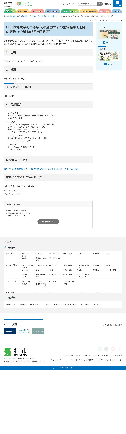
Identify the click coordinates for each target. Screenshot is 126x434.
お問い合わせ (117, 420)
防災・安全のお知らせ (27, 257)
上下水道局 (46, 369)
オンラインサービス (112, 341)
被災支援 (96, 256)
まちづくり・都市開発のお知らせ (27, 318)
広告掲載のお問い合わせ (113, 389)
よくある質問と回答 (101, 420)
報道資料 (24, 16)
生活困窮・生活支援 (41, 301)
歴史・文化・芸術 (41, 308)
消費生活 (96, 272)
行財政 (81, 335)
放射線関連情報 (55, 260)
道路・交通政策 (41, 321)
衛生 (65, 295)
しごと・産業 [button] (11, 328)
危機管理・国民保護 (41, 261)
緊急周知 (39, 256)
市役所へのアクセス (73, 420)
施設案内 (87, 420)
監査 (65, 340)
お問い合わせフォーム (48, 222)
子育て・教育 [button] (11, 283)
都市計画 (53, 316)
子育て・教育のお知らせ (27, 285)
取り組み (81, 300)
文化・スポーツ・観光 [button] (12, 308)
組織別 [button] (11, 362)
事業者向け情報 (69, 300)
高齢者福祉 (96, 295)
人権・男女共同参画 (41, 277)
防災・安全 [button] (10, 255)
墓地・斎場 (68, 276)
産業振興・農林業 (69, 329)
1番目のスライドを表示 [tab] (107, 42)
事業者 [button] (8, 352)
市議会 (81, 340)
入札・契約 (82, 328)
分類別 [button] (11, 247)
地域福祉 (25, 300)
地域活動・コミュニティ (27, 277)
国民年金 (96, 267)
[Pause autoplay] (104, 42)
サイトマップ (56, 424)
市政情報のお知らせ (27, 337)
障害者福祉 (110, 295)
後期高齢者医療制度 (84, 269)
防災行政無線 (54, 256)
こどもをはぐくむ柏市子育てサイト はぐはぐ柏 (41, 287)
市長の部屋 (39, 335)
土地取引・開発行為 (69, 322)
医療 (51, 295)
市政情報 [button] (9, 335)
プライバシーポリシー (108, 424)
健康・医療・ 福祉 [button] (11, 296)
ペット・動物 (111, 272)
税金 (108, 267)
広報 (18, 16)
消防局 (57, 369)
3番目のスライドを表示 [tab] (112, 42)
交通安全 (25, 260)
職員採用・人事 (98, 335)
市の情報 (53, 335)
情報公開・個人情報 (55, 341)
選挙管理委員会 (70, 369)
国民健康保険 (68, 267)
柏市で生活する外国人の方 (84, 277)
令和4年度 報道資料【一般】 (45, 16)
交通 (51, 272)
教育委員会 (96, 340)
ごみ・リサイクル (42, 267)
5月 (57, 16)
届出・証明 (53, 267)
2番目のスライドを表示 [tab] (109, 42)
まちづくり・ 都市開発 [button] (11, 318)
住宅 (37, 272)
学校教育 (53, 283)
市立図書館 (98, 369)
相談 (80, 272)
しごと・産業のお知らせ (27, 329)
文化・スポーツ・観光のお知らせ (27, 309)
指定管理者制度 (98, 328)
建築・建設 (25, 321)
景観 (80, 316)
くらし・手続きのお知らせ (27, 269)
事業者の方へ (26, 352)
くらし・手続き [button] (12, 267)
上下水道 (25, 272)
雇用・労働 (39, 328)
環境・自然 (68, 272)
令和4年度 (32, 16)
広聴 (23, 340)
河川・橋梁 (82, 321)
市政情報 (12, 16)
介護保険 (81, 295)
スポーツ (53, 307)
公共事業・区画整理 (55, 322)
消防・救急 (68, 256)
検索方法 (108, 4)
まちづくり (39, 316)
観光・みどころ (69, 307)
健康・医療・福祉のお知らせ (27, 296)
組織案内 (34, 369)
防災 (80, 256)
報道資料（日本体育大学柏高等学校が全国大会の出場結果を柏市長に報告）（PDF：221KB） (41, 169)
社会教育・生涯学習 (69, 285)
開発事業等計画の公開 (69, 318)
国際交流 (53, 276)
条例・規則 (25, 344)
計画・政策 (68, 335)
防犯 (108, 256)
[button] (117, 3)
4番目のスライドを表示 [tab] (114, 42)
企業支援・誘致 (55, 328)
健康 (37, 295)
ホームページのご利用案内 (85, 424)
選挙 (37, 340)
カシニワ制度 (111, 316)
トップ (6, 16)
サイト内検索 (79, 4)
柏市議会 (23, 369)
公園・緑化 (96, 316)
